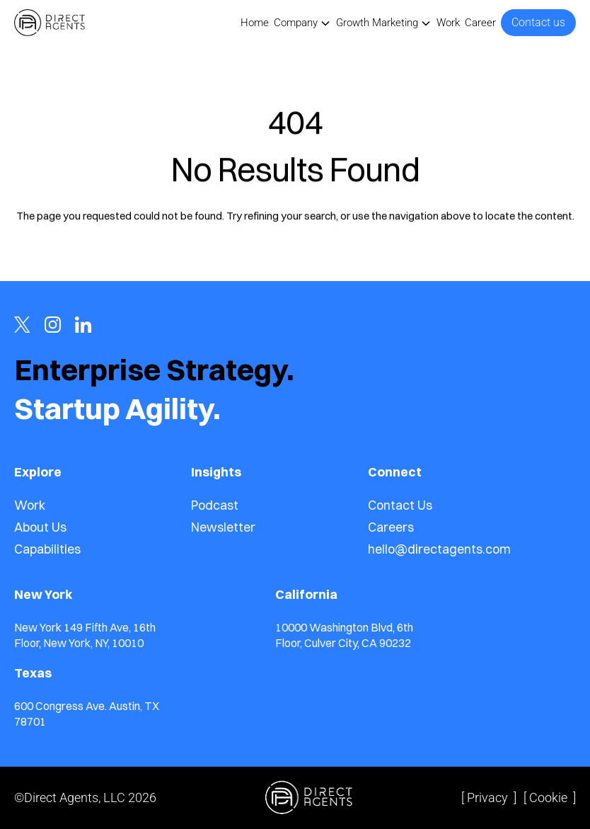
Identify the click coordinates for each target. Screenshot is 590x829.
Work (448, 22)
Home (255, 22)
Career (480, 22)
